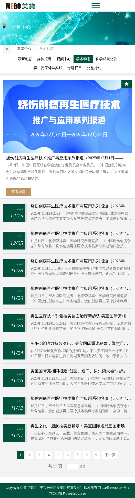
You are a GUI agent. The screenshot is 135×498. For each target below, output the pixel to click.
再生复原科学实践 (48, 68)
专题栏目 (74, 68)
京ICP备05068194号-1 (113, 488)
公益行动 (94, 68)
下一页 (110, 455)
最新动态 (25, 59)
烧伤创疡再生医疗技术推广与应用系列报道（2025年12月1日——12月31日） (67, 158)
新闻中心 (24, 49)
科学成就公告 (106, 59)
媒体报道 (44, 59)
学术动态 (83, 59)
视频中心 (64, 59)
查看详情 (18, 192)
